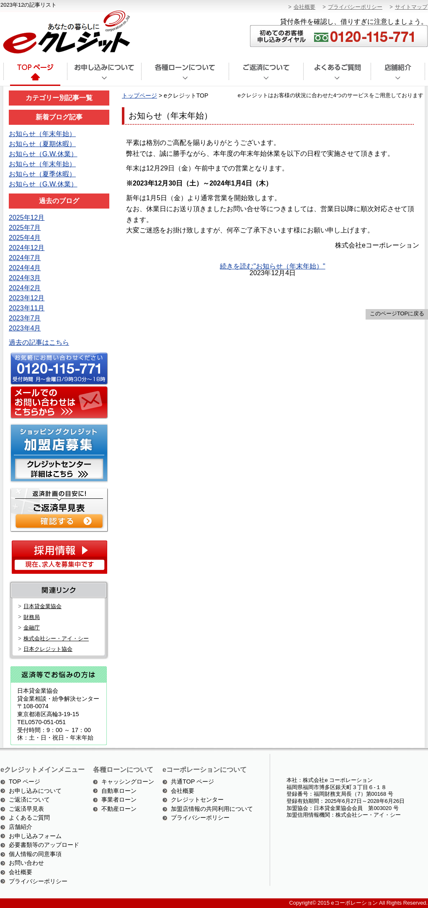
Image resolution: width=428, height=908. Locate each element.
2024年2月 (25, 287)
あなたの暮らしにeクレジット (65, 32)
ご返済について (266, 74)
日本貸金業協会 (42, 606)
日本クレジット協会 (47, 649)
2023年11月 (26, 308)
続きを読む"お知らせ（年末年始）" (272, 266)
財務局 (31, 617)
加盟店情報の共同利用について (212, 808)
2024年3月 (25, 277)
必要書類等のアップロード (44, 844)
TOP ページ (24, 781)
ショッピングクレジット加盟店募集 (58, 453)
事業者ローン (119, 799)
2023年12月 (26, 298)
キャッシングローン (127, 781)
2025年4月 (25, 237)
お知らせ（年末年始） (42, 133)
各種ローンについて (185, 74)
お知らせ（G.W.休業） (43, 153)
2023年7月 (25, 318)
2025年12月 (26, 217)
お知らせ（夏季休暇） (42, 174)
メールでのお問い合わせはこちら (58, 402)
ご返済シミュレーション (58, 509)
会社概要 (304, 7)
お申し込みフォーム (35, 836)
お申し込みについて (35, 790)
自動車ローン (119, 790)
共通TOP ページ (192, 781)
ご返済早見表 (26, 808)
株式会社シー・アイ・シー (56, 638)
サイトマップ (411, 7)
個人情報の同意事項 (35, 854)
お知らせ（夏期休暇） (42, 143)
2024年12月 (26, 247)
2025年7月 (25, 227)
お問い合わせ (26, 862)
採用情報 (59, 557)
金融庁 (31, 627)
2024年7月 (25, 257)
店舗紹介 (398, 74)
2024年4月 (25, 267)
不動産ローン (119, 808)
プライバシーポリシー (355, 7)
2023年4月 (25, 328)
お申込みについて (104, 74)
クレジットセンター (197, 799)
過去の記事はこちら (39, 342)
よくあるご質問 (337, 74)
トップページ (35, 74)
